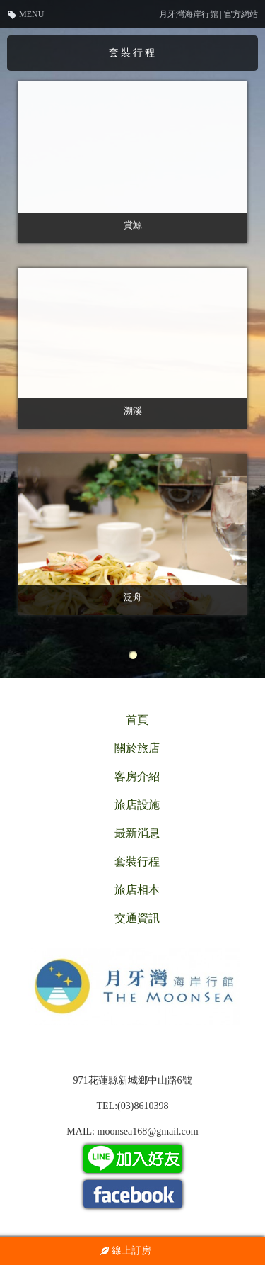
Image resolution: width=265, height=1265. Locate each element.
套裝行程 (137, 861)
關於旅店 (137, 748)
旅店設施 (137, 805)
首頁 (137, 720)
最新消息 (137, 833)
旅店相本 (137, 890)
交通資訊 (137, 918)
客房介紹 (137, 776)
